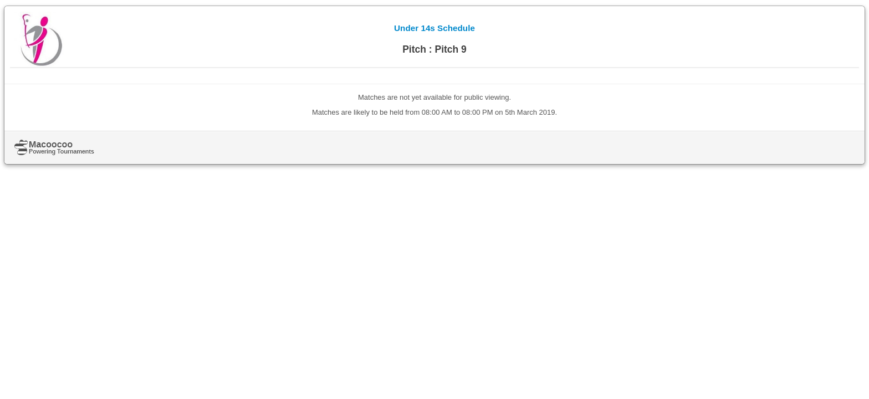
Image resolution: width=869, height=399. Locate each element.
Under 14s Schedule (434, 28)
